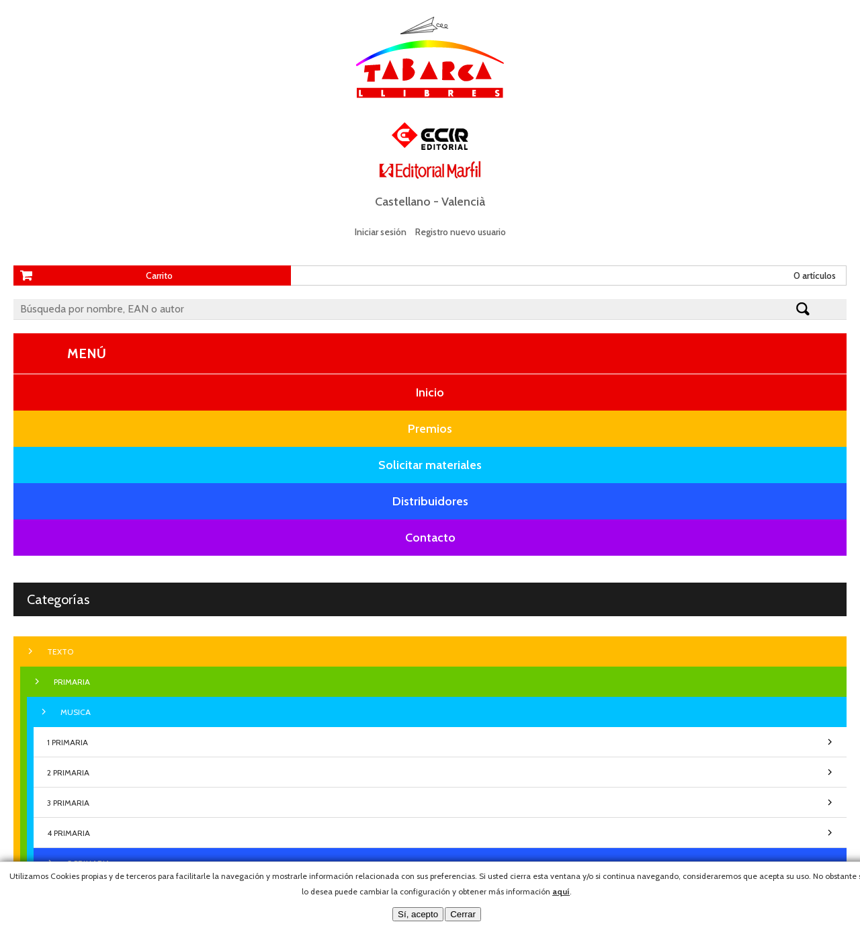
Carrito (159, 275)
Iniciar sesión (380, 232)
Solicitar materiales (430, 465)
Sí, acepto (418, 914)
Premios (430, 428)
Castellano (403, 201)
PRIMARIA (72, 682)
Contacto (430, 537)
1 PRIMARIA (67, 742)
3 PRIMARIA (68, 803)
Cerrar (463, 914)
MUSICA (75, 712)
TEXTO (60, 651)
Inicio (430, 392)
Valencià (463, 201)
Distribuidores (430, 501)
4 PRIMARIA (68, 833)
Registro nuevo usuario (460, 232)
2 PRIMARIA (68, 772)
